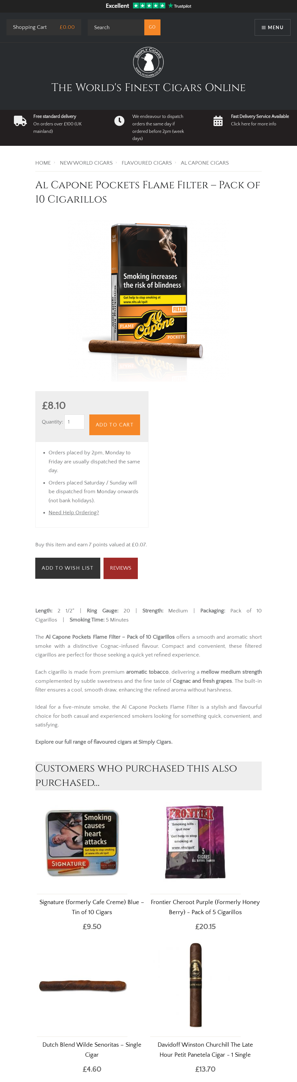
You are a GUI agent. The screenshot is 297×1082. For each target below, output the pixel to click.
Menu (275, 27)
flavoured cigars (113, 742)
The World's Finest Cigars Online (148, 87)
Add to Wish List (68, 568)
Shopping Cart (30, 27)
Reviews (120, 568)
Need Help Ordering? (74, 513)
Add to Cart (115, 425)
